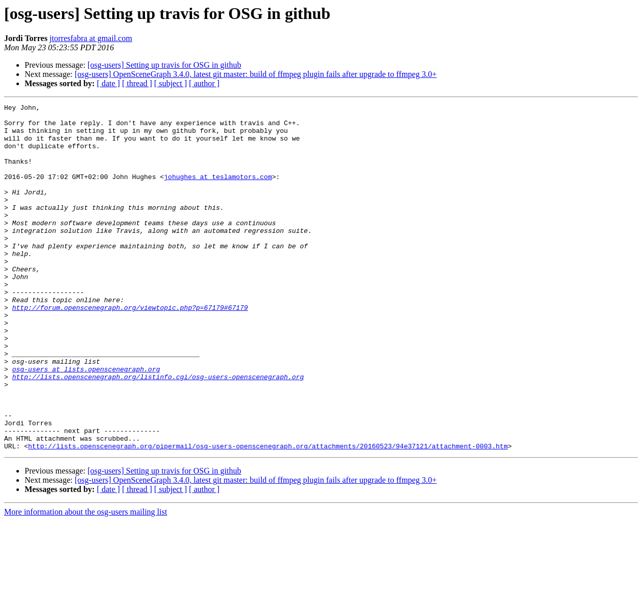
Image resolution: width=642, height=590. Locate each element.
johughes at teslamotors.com (218, 191)
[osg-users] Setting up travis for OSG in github (164, 65)
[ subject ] (170, 83)
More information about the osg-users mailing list (85, 581)
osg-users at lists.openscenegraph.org (86, 422)
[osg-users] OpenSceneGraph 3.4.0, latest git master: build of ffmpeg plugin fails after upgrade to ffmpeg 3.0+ (256, 74)
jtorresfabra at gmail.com (91, 38)
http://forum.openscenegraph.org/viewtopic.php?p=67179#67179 (130, 348)
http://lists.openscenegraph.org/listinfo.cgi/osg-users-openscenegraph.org (158, 432)
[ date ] (108, 83)
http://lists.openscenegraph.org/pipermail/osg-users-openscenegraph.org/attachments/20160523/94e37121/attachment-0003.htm (268, 515)
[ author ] (204, 83)
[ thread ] (137, 83)
